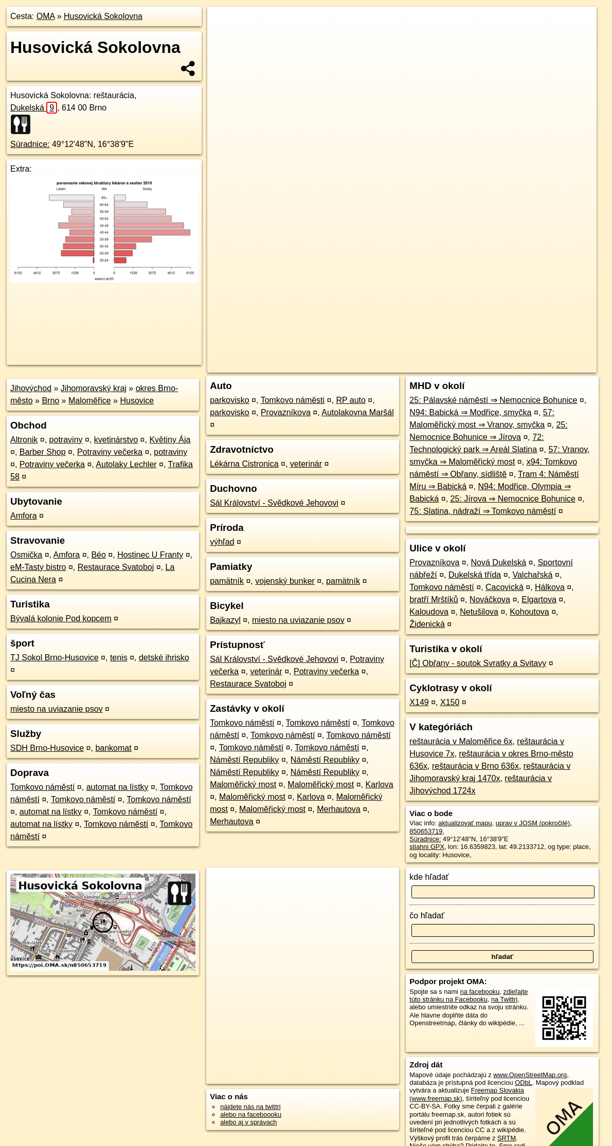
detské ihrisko (164, 657)
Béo (98, 554)
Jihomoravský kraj (94, 388)
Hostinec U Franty (150, 554)
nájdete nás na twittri (250, 1107)
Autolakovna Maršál (357, 412)
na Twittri (504, 999)
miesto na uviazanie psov (56, 709)
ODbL (523, 1082)
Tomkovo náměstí (42, 787)
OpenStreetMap (422, 365)
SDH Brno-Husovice (47, 748)
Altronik (24, 439)
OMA (46, 16)
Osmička (26, 554)
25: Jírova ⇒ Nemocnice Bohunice (513, 498)
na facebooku (480, 991)
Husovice (137, 400)
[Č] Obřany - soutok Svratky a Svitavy (477, 663)
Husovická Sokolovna (103, 16)
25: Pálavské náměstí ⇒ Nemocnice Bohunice (493, 400)
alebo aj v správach (248, 1122)
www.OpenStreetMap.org (530, 1075)
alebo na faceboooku (250, 1114)
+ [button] (224, 24)
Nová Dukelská (499, 562)
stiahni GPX (426, 847)
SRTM (506, 1138)
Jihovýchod (30, 388)
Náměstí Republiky (244, 759)
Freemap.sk (475, 365)
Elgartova (538, 599)
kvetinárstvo (116, 439)
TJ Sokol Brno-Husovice (54, 657)
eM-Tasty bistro (38, 567)
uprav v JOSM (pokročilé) (533, 823)
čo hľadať (426, 915)
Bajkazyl (225, 620)
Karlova (379, 784)
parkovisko (229, 400)
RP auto (351, 400)
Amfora (23, 515)
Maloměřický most (243, 784)
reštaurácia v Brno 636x (475, 766)
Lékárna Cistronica (244, 463)
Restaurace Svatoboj (116, 567)
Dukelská (33, 108)
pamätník (227, 581)
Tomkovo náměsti (293, 400)
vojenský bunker (285, 581)
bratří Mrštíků (433, 599)
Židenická (426, 624)
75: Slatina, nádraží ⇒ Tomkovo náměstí (482, 511)
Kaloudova (428, 611)
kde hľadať (429, 877)
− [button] (224, 40)
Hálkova (550, 587)
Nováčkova (490, 599)
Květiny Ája (169, 439)
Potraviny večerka (109, 452)
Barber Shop (43, 452)
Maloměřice (89, 400)
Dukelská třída (474, 574)
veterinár (306, 463)
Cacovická (504, 587)
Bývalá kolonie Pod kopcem (61, 618)
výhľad (222, 542)
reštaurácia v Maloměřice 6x (460, 741)
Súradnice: (30, 144)
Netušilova (479, 611)
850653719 (425, 831)
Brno (50, 400)
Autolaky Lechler (126, 464)
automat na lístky (117, 787)
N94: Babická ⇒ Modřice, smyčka (470, 412)
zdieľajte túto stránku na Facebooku (468, 995)
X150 (449, 702)
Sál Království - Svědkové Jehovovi (274, 502)
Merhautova (339, 809)
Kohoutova (529, 611)
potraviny (66, 439)
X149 (418, 702)
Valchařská (532, 574)
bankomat (113, 748)
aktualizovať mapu (465, 823)
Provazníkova (286, 412)
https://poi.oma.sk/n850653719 (551, 365)
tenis (119, 657)
